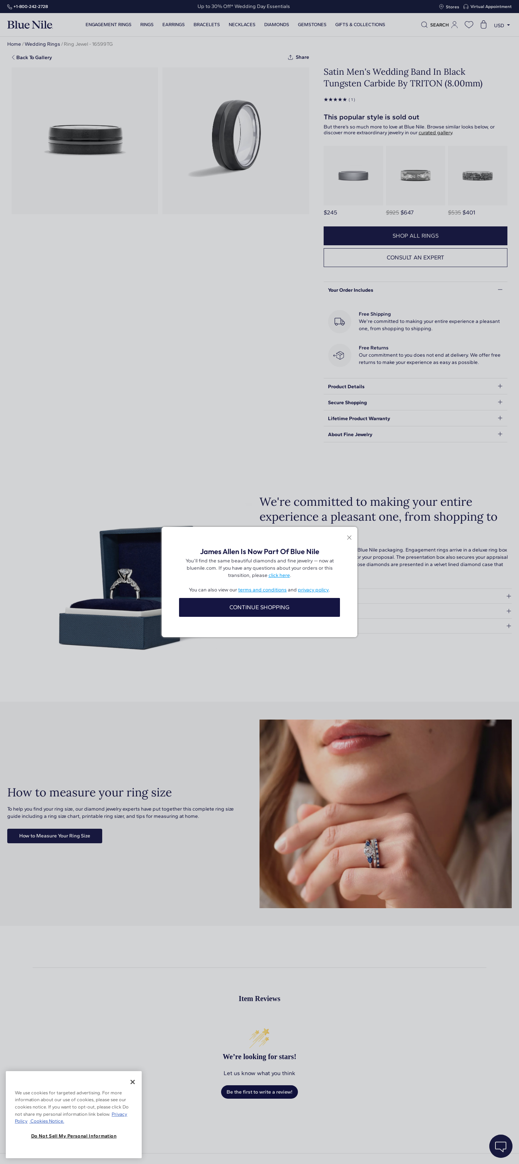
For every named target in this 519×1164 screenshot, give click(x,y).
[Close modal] (349, 538)
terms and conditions (262, 590)
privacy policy (313, 590)
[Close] (133, 1082)
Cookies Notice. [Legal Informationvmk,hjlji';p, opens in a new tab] (46, 1121)
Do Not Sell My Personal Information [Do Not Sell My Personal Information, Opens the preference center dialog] (74, 1136)
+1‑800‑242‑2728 (30, 6)
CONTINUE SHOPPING (259, 607)
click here (279, 575)
